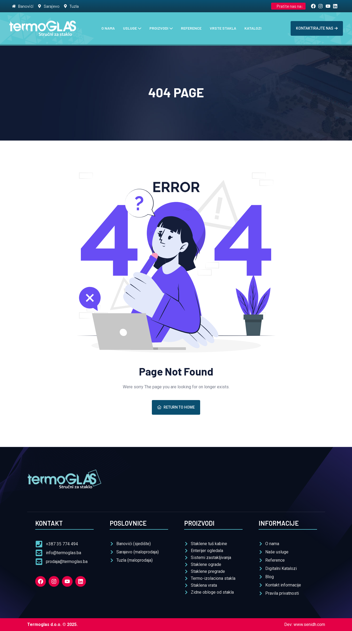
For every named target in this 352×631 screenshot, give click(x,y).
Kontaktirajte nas (317, 28)
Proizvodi (158, 28)
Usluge (130, 28)
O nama (108, 28)
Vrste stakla (223, 28)
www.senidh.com (309, 624)
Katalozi (253, 28)
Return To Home (176, 407)
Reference (191, 28)
